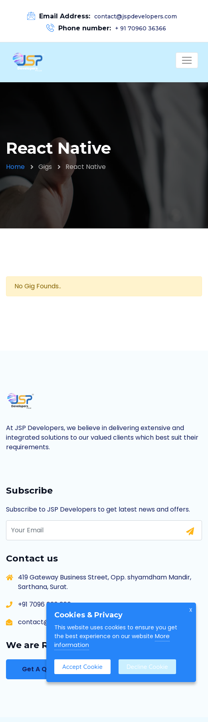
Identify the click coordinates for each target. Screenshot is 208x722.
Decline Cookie (147, 666)
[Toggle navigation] (187, 60)
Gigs (45, 166)
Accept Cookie (82, 666)
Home (15, 166)
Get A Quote (42, 669)
